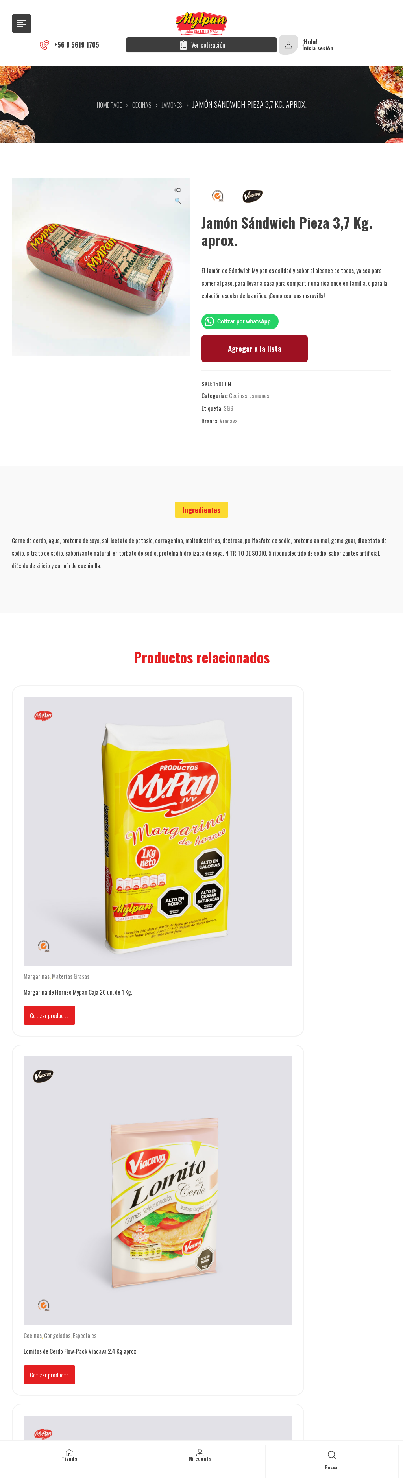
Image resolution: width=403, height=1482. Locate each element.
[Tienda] (69, 1452)
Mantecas (100, 980)
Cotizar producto (49, 842)
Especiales (215, 802)
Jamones (172, 105)
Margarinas (37, 802)
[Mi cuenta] (200, 1452)
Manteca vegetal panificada (55, 980)
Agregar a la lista (254, 348)
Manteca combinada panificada (320, 802)
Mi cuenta (200, 1458)
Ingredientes (201, 510)
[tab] (201, 510)
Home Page (109, 105)
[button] (178, 196)
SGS (228, 408)
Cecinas (142, 105)
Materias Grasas (70, 802)
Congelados (187, 802)
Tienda (69, 1458)
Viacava (229, 420)
